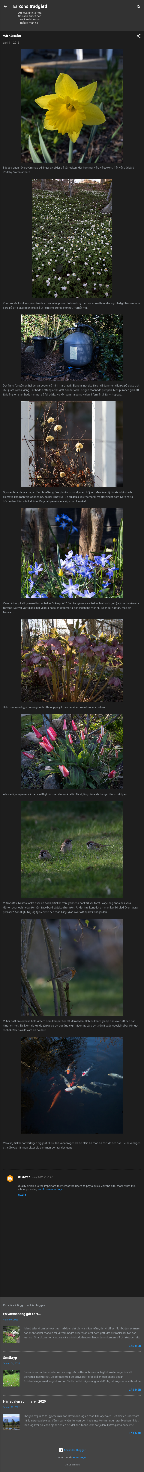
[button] (138, 36)
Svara (22, 1195)
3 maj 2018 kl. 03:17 (42, 1177)
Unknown (24, 1177)
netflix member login (50, 1189)
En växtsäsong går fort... (22, 1314)
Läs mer (135, 1346)
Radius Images (79, 1457)
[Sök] (138, 7)
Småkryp (10, 1358)
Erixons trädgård (29, 6)
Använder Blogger (72, 1450)
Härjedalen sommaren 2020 (24, 1401)
